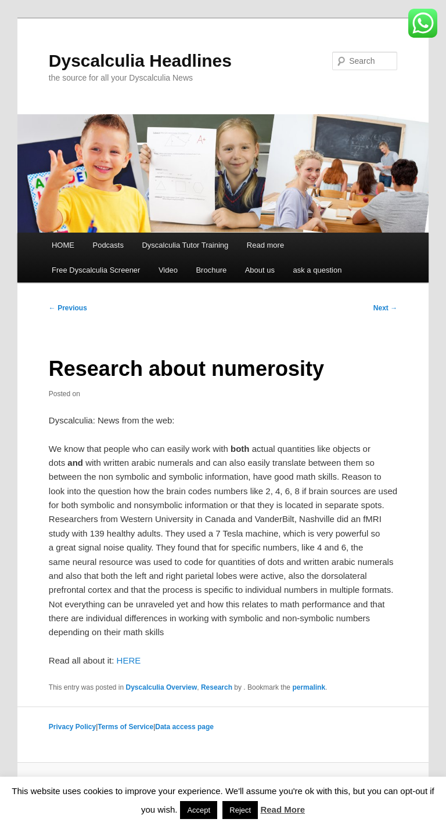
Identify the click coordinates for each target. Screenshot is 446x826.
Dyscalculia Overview (161, 687)
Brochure (211, 270)
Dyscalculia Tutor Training (185, 245)
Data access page (184, 727)
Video (168, 270)
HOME (63, 245)
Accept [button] (198, 810)
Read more (265, 245)
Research (216, 687)
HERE (129, 660)
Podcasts (107, 245)
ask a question (317, 270)
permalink (308, 687)
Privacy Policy (72, 727)
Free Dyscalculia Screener (96, 270)
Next (385, 308)
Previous (68, 308)
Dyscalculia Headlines (140, 60)
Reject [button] (240, 810)
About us (260, 270)
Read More (282, 809)
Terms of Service (125, 727)
